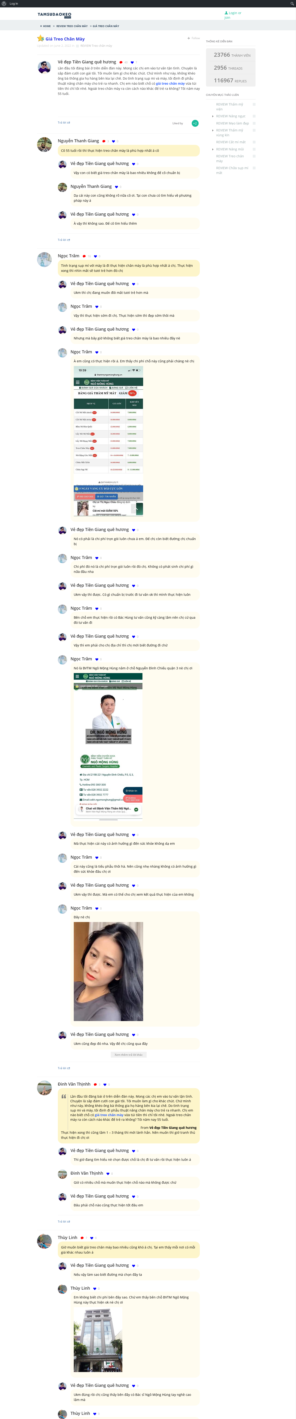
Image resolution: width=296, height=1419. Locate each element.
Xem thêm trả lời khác (129, 1054)
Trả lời (64, 122)
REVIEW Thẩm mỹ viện (236, 106)
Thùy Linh (67, 1237)
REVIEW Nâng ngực (236, 116)
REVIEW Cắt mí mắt (236, 142)
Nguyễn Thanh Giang (78, 140)
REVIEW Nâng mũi (236, 149)
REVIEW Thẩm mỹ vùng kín (236, 132)
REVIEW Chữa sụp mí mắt (236, 170)
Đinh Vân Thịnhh (74, 1084)
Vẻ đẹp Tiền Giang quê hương (100, 163)
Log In (14, 3)
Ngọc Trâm (68, 255)
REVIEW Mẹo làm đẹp (236, 123)
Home (47, 25)
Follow (194, 38)
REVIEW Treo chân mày (72, 25)
